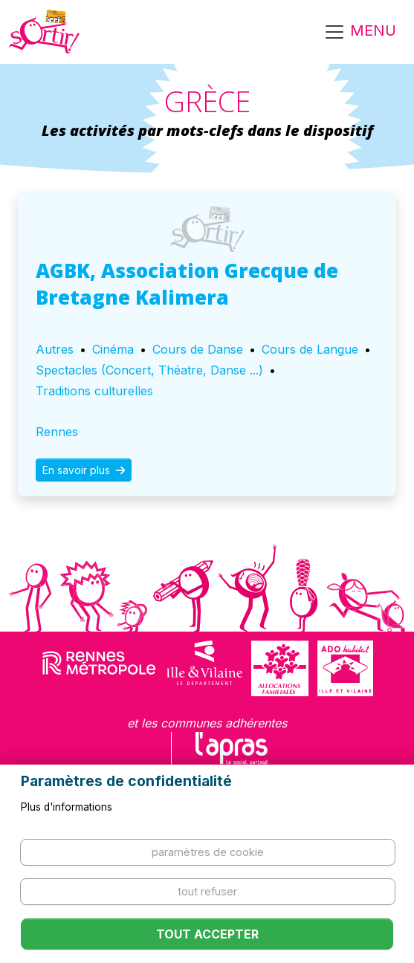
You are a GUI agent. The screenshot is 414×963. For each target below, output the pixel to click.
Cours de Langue (310, 349)
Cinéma (113, 349)
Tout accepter (207, 934)
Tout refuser (207, 891)
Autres (55, 349)
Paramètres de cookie (208, 852)
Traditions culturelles (94, 390)
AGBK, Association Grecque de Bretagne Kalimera (187, 283)
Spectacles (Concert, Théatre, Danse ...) (149, 370)
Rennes (57, 431)
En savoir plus (83, 470)
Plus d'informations (66, 807)
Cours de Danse (197, 349)
